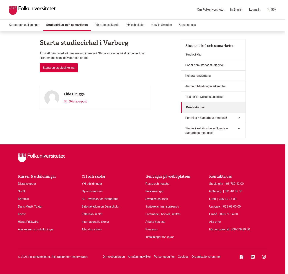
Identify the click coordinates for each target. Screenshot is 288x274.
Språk (22, 191)
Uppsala (214, 206)
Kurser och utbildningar (24, 24)
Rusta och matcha (157, 183)
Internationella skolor (95, 221)
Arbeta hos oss (155, 221)
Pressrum (151, 229)
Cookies (183, 256)
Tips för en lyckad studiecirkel (204, 96)
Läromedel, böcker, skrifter (163, 214)
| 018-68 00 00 (231, 206)
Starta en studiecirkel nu (60, 67)
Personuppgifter (164, 256)
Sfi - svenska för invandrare (100, 198)
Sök (271, 10)
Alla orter (215, 221)
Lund (212, 198)
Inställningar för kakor (159, 237)
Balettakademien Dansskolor (101, 206)
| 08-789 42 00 (234, 183)
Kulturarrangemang (198, 75)
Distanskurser (27, 183)
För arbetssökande (107, 24)
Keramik (23, 198)
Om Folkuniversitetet (210, 9)
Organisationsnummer (206, 256)
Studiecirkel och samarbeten (210, 45)
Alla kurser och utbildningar (36, 229)
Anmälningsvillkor (139, 256)
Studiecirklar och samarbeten (68, 24)
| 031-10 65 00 (232, 191)
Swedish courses (156, 198)
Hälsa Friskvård (28, 221)
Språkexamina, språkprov (162, 206)
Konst (22, 214)
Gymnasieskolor (92, 191)
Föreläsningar (154, 191)
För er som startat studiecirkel (205, 65)
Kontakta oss (187, 24)
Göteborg (215, 191)
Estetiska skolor (92, 214)
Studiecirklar (193, 54)
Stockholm (216, 183)
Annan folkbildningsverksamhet (205, 86)
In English (236, 9)
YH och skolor (135, 24)
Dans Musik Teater (30, 206)
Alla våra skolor (92, 229)
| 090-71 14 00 (228, 214)
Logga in (255, 9)
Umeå (213, 214)
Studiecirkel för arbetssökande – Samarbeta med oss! (206, 130)
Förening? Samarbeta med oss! (206, 117)
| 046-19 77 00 (226, 198)
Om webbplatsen (114, 256)
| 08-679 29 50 (240, 229)
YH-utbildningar (92, 183)
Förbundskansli (219, 229)
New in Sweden (161, 24)
